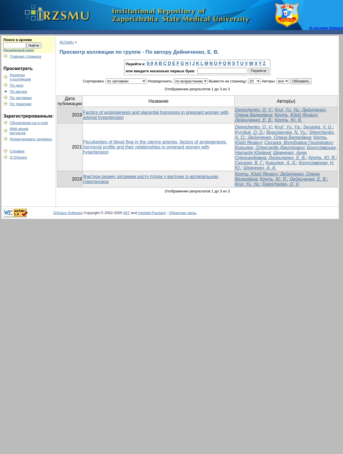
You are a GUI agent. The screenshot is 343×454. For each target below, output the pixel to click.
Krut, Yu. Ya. (287, 109)
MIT (126, 213)
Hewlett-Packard (152, 213)
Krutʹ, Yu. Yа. (288, 127)
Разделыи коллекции (20, 77)
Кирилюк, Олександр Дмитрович (270, 147)
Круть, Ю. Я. (288, 120)
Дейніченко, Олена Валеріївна (279, 137)
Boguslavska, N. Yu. (286, 132)
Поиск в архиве (17, 40)
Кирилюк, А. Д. (281, 162)
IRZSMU (67, 42)
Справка (17, 151)
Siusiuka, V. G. (318, 127)
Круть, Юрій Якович (295, 115)
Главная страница (25, 56)
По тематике (20, 104)
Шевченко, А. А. (260, 167)
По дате (17, 85)
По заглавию (21, 98)
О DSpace (18, 157)
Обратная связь (182, 213)
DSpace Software (68, 213)
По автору (18, 91)
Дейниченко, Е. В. (253, 120)
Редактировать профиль (31, 139)
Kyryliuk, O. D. (249, 132)
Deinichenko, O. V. (253, 109)
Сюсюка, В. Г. (249, 162)
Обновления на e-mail (29, 123)
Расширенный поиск (18, 50)
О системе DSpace (326, 28)
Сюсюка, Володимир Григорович (298, 142)
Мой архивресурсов (19, 131)
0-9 (150, 63)
